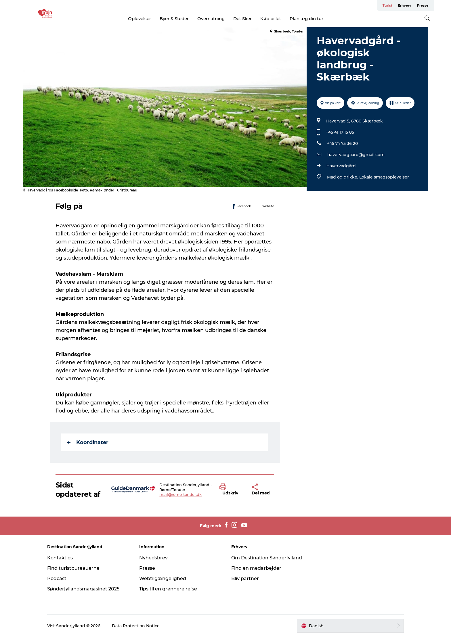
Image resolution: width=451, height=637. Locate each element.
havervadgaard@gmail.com (356, 154)
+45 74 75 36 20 (342, 143)
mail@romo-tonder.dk (180, 494)
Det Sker (242, 18)
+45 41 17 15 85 (340, 132)
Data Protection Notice (136, 625)
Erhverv (404, 5)
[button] (231, 489)
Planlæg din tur (306, 18)
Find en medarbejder (256, 568)
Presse (422, 5)
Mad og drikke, (343, 177)
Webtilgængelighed (162, 578)
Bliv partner (245, 578)
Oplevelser (139, 18)
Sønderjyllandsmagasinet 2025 (83, 589)
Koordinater (87, 442)
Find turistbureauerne (73, 568)
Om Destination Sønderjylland (266, 558)
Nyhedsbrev (153, 558)
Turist (387, 5)
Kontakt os (60, 558)
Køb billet (270, 18)
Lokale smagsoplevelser (384, 177)
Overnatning (211, 18)
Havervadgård (341, 165)
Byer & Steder (174, 18)
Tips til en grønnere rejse (168, 589)
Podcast (56, 578)
